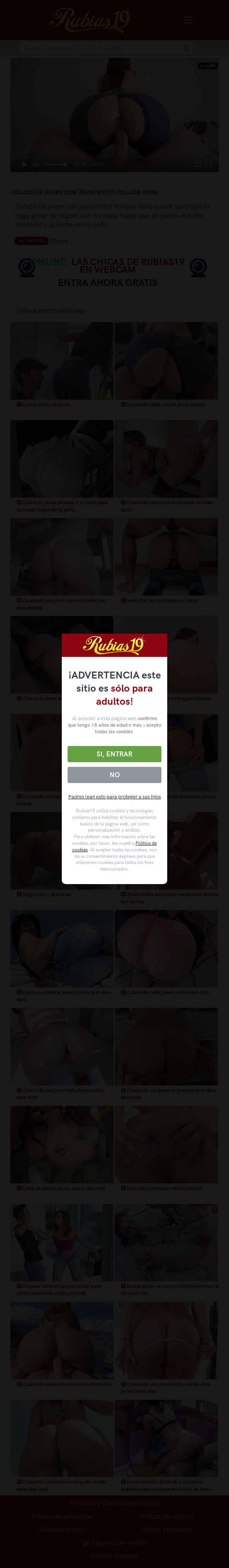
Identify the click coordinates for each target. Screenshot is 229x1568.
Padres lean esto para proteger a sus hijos (114, 797)
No (115, 775)
